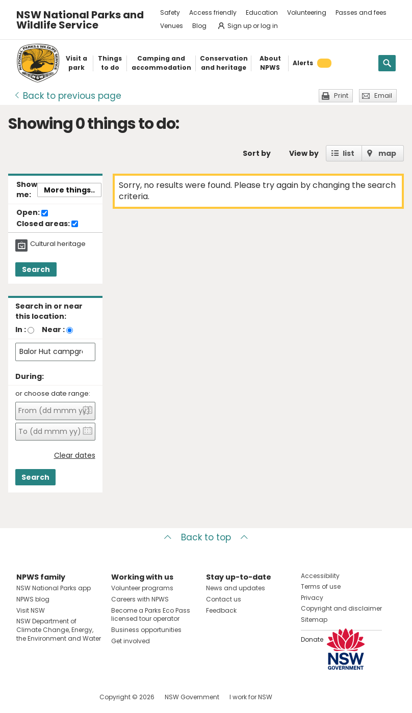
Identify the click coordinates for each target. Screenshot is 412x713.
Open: (32, 212)
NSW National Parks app (53, 588)
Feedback (221, 610)
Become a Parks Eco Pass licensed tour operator (150, 614)
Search (36, 269)
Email (383, 95)
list (348, 153)
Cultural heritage (58, 244)
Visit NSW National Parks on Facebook (25, 697)
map (387, 153)
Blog (199, 25)
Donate (312, 639)
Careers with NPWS (140, 599)
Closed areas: (47, 224)
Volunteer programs (142, 588)
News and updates (235, 588)
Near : (53, 329)
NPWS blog (32, 599)
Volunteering (306, 12)
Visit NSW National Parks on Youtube (69, 697)
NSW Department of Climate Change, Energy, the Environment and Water (58, 630)
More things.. (69, 190)
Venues (171, 25)
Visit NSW (30, 610)
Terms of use (321, 586)
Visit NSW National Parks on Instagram (47, 697)
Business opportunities (146, 629)
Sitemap (314, 619)
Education (262, 12)
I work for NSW (250, 697)
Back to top (206, 537)
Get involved (130, 641)
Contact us (223, 599)
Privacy (312, 597)
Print (341, 95)
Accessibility (320, 575)
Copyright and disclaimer (341, 608)
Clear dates (74, 455)
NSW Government (192, 697)
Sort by (257, 153)
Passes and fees (361, 12)
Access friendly (213, 12)
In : (20, 329)
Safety (170, 12)
